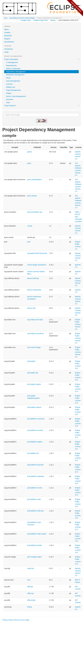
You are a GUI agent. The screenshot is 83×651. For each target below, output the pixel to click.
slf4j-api (30, 587)
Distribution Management (15, 75)
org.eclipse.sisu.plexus (35, 333)
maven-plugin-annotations (36, 265)
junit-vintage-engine (34, 557)
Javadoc (7, 32)
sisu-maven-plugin (34, 347)
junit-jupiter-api (32, 373)
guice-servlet (32, 196)
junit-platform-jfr (33, 453)
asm (28, 580)
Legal (27, 620)
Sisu (5, 18)
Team (8, 102)
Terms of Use (19, 620)
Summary (9, 99)
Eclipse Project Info (41, 20)
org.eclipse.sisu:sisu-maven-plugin (22, 18)
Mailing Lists (10, 87)
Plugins (8, 93)
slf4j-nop (30, 593)
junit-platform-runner (34, 488)
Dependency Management (15, 72)
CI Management (12, 62)
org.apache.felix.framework (37, 253)
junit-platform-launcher (35, 465)
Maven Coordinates (13, 69)
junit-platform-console (35, 430)
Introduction (8, 49)
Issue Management (13, 81)
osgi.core (30, 568)
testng (29, 607)
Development (9, 42)
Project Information (41, 59)
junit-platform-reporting (35, 476)
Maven (53, 20)
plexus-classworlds (34, 290)
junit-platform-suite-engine (36, 534)
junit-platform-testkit (34, 545)
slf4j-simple (31, 600)
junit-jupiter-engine (34, 384)
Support (7, 39)
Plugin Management (13, 90)
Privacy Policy (7, 620)
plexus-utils (31, 308)
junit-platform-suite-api (35, 511)
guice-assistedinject (34, 179)
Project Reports (41, 106)
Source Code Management (16, 96)
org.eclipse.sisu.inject (35, 320)
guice (29, 163)
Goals (6, 52)
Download (8, 36)
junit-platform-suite (34, 499)
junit (28, 242)
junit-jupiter (31, 361)
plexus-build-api (33, 278)
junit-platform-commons (36, 419)
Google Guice (26, 20)
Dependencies (11, 65)
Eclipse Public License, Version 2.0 (78, 324)
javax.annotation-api (34, 212)
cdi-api (29, 226)
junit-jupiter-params (34, 407)
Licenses (9, 84)
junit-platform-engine (34, 442)
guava (29, 152)
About (6, 29)
